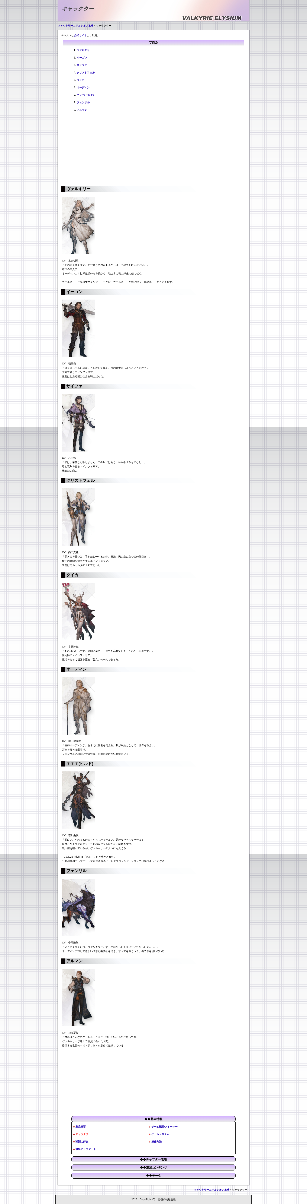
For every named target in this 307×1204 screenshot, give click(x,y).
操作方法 (156, 1141)
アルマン (82, 109)
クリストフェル (86, 72)
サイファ (82, 65)
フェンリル (83, 102)
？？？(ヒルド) (85, 95)
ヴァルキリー (84, 50)
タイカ (80, 80)
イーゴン (82, 57)
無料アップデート (85, 1149)
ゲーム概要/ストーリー (164, 1126)
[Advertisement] (153, 151)
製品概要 (80, 1126)
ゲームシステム (160, 1134)
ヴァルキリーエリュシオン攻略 (75, 25)
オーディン (83, 87)
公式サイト (80, 35)
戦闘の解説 (81, 1141)
